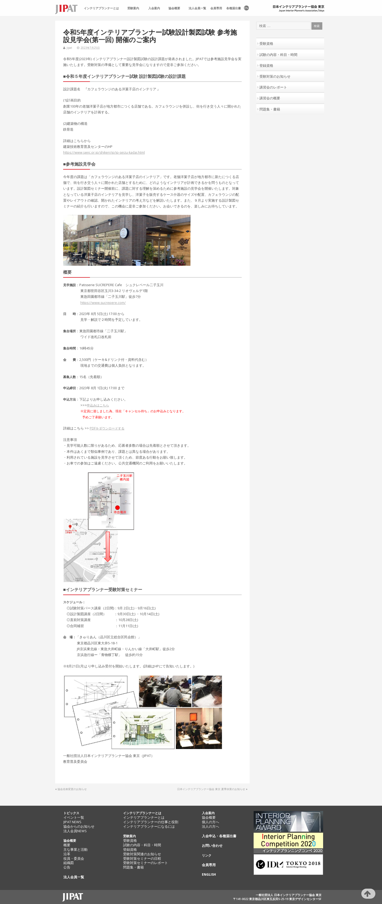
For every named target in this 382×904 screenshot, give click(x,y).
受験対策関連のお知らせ (142, 854)
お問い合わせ (212, 845)
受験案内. (133, 8)
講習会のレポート (273, 87)
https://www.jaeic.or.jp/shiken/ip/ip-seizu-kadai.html (104, 152)
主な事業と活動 (75, 849)
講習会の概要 (269, 98)
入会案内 (154, 8)
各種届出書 (233, 8)
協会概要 (174, 8)
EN (246, 8)
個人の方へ (210, 822)
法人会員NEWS (75, 831)
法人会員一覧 (197, 8)
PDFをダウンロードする (107, 428)
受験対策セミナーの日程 (142, 858)
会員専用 (216, 8)
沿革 (66, 854)
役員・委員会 (73, 858)
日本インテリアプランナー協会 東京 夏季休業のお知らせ (211, 789)
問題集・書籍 (269, 109)
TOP (68, 8)
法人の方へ (210, 826)
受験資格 (266, 43)
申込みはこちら (98, 405)
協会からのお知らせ (78, 826)
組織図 (68, 863)
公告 (66, 867)
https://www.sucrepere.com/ (103, 302)
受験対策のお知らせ (274, 76)
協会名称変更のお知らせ (72, 789)
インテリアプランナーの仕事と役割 (150, 822)
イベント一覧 (73, 817)
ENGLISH (209, 874)
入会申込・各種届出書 (219, 836)
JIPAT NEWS (72, 822)
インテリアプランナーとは (101, 8)
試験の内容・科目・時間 (278, 54)
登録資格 (266, 65)
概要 (66, 845)
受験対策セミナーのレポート (145, 863)
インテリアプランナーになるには (149, 826)
